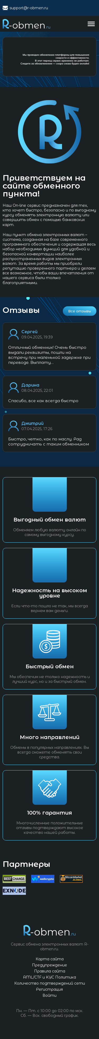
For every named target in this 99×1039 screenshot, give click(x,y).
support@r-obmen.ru (29, 8)
